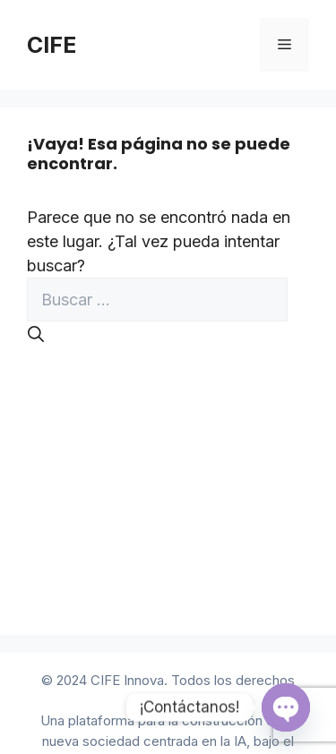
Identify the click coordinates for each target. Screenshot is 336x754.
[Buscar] (36, 334)
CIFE (51, 44)
